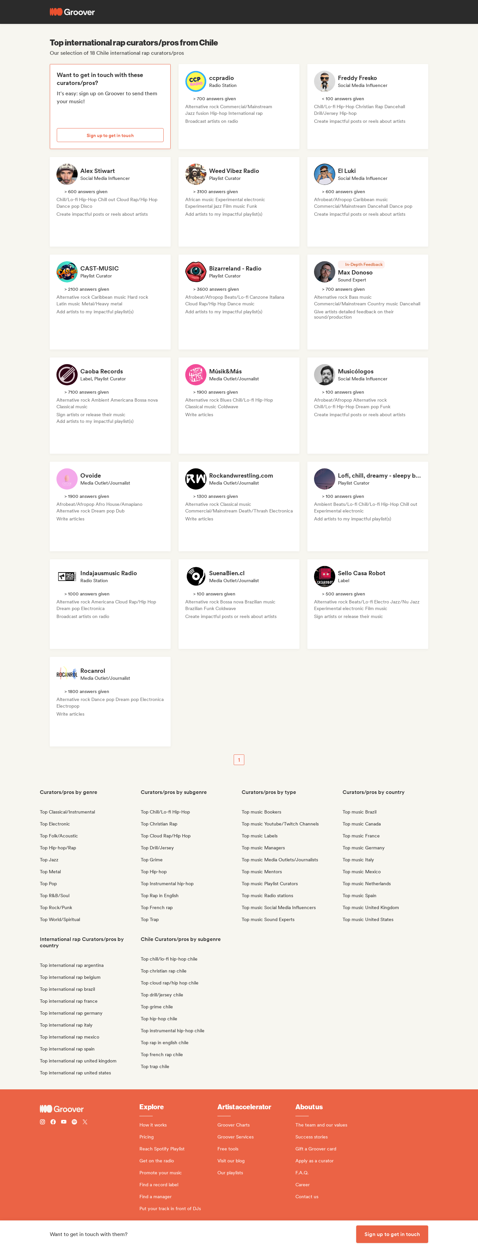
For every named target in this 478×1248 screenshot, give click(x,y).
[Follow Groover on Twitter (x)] (85, 1122)
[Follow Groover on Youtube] (63, 1122)
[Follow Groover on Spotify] (74, 1122)
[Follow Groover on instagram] (42, 1122)
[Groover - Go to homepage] (89, 1109)
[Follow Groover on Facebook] (53, 1122)
